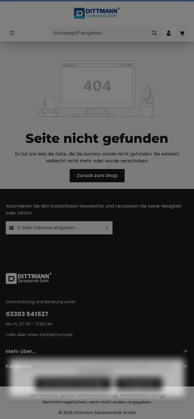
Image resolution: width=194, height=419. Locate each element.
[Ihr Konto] (168, 33)
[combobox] (99, 33)
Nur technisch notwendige (73, 390)
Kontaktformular (56, 335)
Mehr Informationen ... (97, 378)
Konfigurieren (139, 390)
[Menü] (12, 33)
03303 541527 (27, 314)
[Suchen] (154, 33)
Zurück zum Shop (97, 175)
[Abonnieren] (107, 227)
